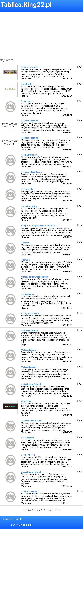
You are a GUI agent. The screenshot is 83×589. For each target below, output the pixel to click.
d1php (28, 525)
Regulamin (8, 519)
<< (23, 510)
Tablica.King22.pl (26, 4)
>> (60, 510)
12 (49, 510)
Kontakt (18, 519)
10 (43, 510)
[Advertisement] (41, 32)
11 (46, 510)
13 (52, 510)
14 (55, 510)
